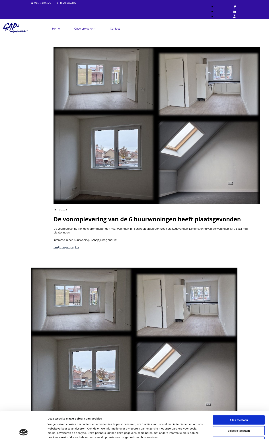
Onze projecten (84, 28)
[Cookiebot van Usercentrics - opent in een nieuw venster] (23, 432)
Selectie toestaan (239, 405)
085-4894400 (42, 2)
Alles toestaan (238, 394)
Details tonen (196, 431)
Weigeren (239, 415)
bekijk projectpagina (66, 247)
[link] (85, 28)
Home (56, 28)
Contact (115, 28)
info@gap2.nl (68, 2)
